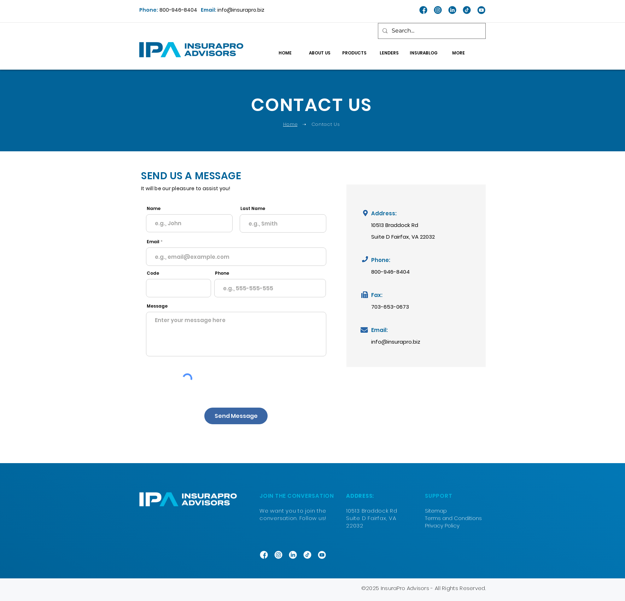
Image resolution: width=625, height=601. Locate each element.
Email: (209, 9)
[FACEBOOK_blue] (423, 10)
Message (157, 306)
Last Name (252, 208)
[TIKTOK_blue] (466, 10)
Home (290, 124)
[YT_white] (321, 554)
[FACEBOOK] (263, 554)
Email (153, 242)
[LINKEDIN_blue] (452, 10)
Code (153, 273)
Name (153, 208)
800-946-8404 (178, 9)
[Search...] (431, 31)
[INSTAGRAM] (278, 554)
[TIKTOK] (307, 554)
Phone (222, 273)
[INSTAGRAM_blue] (437, 10)
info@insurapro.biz (240, 9)
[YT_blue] (481, 10)
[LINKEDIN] (292, 554)
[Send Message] (236, 416)
